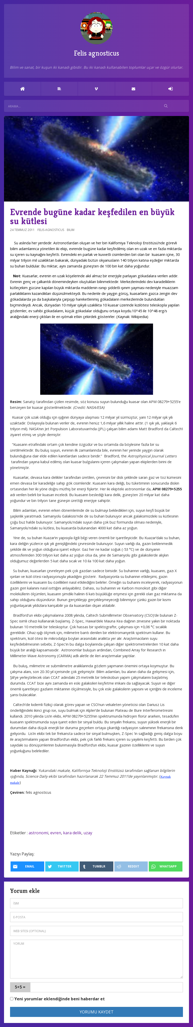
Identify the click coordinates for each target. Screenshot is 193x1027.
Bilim (70, 230)
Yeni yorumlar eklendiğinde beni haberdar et (57, 999)
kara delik (72, 833)
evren (55, 833)
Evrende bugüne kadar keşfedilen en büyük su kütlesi (92, 216)
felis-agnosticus (50, 230)
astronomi (38, 833)
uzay (87, 833)
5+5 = (20, 987)
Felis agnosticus (96, 35)
